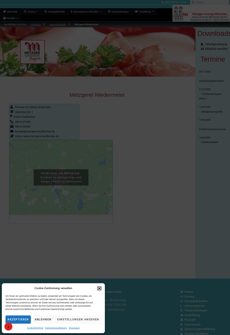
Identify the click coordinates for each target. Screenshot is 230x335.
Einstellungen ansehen (78, 319)
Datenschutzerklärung (56, 328)
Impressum (74, 328)
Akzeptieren (18, 319)
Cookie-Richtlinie (35, 328)
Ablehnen (43, 319)
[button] (99, 288)
